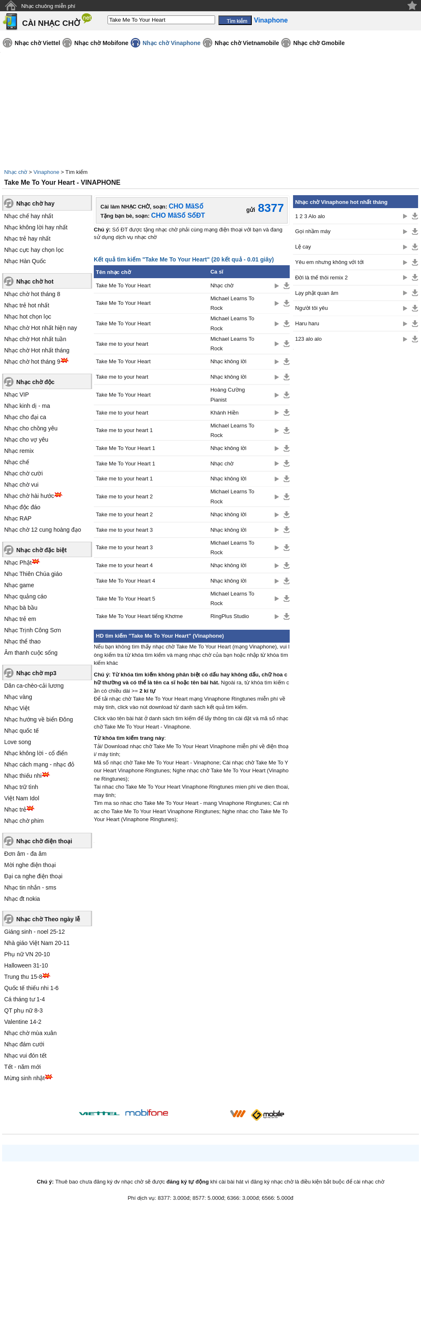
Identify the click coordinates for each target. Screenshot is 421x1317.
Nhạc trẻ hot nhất (26, 305)
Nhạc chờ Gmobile (319, 43)
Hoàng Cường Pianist (227, 394)
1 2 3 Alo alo (310, 216)
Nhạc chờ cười (23, 473)
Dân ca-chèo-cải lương (34, 685)
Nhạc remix (19, 450)
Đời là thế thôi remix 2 (321, 277)
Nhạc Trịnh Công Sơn (32, 630)
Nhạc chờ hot (34, 281)
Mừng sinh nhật (24, 1078)
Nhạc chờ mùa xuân (30, 1033)
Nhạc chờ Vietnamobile (247, 43)
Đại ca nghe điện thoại (33, 876)
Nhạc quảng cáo (25, 596)
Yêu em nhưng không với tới (329, 262)
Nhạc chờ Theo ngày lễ (48, 919)
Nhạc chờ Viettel (37, 43)
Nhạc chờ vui (21, 484)
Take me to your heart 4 (124, 565)
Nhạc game (19, 585)
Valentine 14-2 (22, 1021)
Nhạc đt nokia (22, 898)
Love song (17, 742)
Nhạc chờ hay (35, 203)
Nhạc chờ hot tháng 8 (32, 294)
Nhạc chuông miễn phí (48, 6)
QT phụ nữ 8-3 (23, 1010)
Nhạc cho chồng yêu (31, 428)
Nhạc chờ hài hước (29, 496)
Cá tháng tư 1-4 (24, 999)
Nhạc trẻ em (20, 619)
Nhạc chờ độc (35, 382)
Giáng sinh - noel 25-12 (34, 931)
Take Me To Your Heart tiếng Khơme (139, 616)
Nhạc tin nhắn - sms (30, 887)
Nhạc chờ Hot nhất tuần (35, 339)
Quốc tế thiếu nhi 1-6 (31, 988)
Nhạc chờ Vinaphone (171, 43)
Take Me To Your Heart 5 (125, 599)
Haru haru (307, 323)
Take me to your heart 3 (124, 530)
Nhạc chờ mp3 (36, 673)
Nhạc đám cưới (24, 1044)
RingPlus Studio (229, 616)
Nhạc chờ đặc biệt (41, 550)
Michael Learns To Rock (232, 303)
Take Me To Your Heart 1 (125, 448)
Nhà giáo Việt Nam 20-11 (37, 943)
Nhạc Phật (18, 562)
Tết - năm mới (22, 1066)
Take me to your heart (122, 344)
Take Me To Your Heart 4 (125, 581)
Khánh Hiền (224, 413)
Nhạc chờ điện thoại (44, 841)
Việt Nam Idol (21, 798)
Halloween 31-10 (26, 965)
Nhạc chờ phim (24, 820)
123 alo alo (308, 339)
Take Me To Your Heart (123, 285)
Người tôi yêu (311, 308)
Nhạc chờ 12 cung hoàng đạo (42, 529)
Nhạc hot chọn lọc (27, 316)
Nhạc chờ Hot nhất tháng (37, 350)
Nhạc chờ (15, 172)
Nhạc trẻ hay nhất (27, 238)
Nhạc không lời (228, 361)
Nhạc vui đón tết (25, 1055)
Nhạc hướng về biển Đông (38, 719)
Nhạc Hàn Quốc (25, 261)
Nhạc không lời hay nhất (36, 227)
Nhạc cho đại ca (25, 417)
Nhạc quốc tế (21, 730)
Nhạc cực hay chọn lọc (34, 249)
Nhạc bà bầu (21, 607)
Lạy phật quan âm (316, 293)
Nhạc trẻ (15, 809)
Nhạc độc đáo (22, 507)
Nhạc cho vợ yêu (26, 439)
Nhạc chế (16, 462)
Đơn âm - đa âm (25, 853)
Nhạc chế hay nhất (28, 216)
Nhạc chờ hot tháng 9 (32, 361)
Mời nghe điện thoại (30, 865)
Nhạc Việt (17, 708)
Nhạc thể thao (22, 641)
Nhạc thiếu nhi (23, 775)
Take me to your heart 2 (124, 496)
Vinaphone (46, 172)
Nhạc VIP (16, 394)
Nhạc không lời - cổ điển (36, 753)
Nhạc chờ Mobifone (101, 43)
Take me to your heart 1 (124, 430)
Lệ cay (303, 247)
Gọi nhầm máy (313, 231)
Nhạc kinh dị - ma (27, 405)
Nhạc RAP (18, 518)
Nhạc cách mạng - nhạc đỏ (39, 764)
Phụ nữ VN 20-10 (27, 954)
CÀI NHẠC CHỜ (51, 23)
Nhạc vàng (18, 697)
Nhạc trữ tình (21, 787)
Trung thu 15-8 (23, 976)
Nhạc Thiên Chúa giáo (33, 574)
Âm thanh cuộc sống (31, 652)
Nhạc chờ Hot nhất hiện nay (40, 327)
